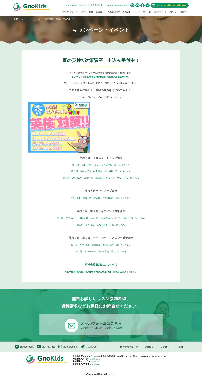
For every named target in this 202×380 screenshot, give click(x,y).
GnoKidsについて (70, 12)
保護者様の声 (114, 12)
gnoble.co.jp (95, 359)
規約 (180, 347)
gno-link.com (95, 364)
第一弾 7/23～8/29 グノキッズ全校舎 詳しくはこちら (101, 165)
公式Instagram (67, 347)
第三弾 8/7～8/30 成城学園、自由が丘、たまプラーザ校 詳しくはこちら (101, 178)
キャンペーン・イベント (31, 19)
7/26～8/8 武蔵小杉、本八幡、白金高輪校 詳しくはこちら (101, 198)
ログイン (173, 12)
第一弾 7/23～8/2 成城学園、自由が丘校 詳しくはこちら (101, 245)
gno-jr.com (94, 361)
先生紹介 (100, 12)
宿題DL (183, 12)
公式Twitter (88, 347)
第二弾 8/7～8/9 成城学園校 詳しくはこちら (101, 224)
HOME (16, 19)
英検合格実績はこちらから (101, 264)
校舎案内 (127, 12)
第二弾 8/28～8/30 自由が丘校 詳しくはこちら (101, 251)
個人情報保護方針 (129, 347)
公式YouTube (46, 347)
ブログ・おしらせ (142, 12)
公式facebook (24, 347)
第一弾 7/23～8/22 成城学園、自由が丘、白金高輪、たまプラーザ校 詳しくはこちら (101, 218)
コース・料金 (87, 12)
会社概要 (149, 347)
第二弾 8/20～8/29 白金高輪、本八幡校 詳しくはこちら (101, 171)
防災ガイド (166, 347)
